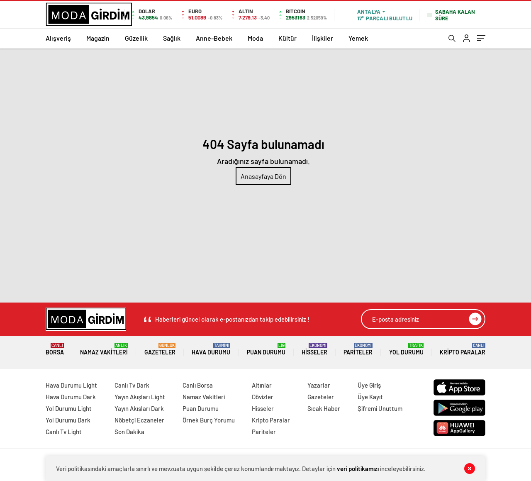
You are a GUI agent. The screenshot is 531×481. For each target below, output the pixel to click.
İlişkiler (322, 38)
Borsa (55, 349)
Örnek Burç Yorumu (209, 420)
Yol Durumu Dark (68, 420)
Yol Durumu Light (69, 408)
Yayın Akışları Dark (139, 408)
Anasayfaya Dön (263, 176)
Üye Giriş (369, 385)
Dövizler (262, 396)
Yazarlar (318, 385)
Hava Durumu (211, 349)
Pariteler (358, 349)
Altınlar (262, 385)
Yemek (358, 38)
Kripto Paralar (462, 349)
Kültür (287, 38)
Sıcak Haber (323, 408)
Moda (255, 38)
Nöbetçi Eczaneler (139, 420)
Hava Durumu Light (71, 385)
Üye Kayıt (370, 396)
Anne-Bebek (214, 38)
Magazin (98, 38)
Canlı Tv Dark (131, 385)
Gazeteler (159, 349)
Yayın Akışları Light (139, 396)
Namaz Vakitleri (104, 349)
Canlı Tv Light (64, 431)
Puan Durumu (266, 349)
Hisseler (314, 349)
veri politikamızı (358, 468)
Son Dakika (129, 431)
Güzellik (136, 38)
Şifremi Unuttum (380, 408)
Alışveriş (58, 38)
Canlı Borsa (198, 385)
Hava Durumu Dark (71, 396)
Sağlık (171, 38)
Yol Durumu (406, 349)
